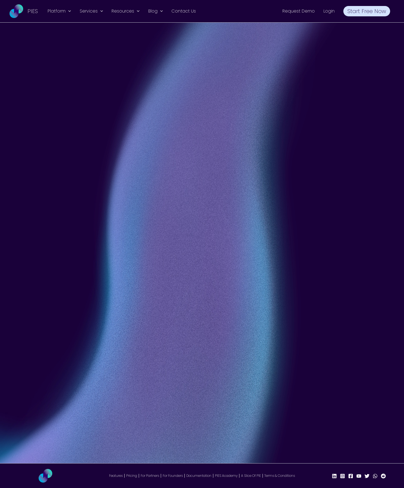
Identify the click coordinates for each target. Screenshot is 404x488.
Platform (59, 11)
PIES (32, 11)
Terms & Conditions (279, 476)
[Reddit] (383, 476)
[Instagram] (342, 476)
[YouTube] (358, 476)
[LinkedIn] (334, 476)
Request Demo (298, 11)
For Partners (150, 476)
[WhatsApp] (375, 476)
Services (91, 11)
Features (116, 476)
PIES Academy (226, 476)
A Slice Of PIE (251, 476)
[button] (68, 11)
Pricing (131, 476)
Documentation (198, 476)
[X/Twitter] (367, 476)
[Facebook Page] (350, 476)
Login (329, 11)
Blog (155, 11)
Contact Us (183, 11)
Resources (126, 11)
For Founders (173, 476)
